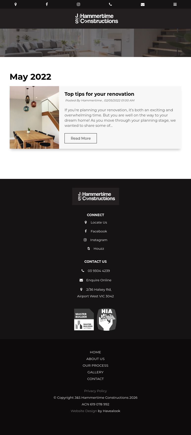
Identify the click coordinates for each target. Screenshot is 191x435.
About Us (95, 359)
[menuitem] (95, 352)
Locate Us (99, 222)
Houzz (99, 248)
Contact (95, 379)
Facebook (99, 231)
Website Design (84, 411)
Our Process (95, 365)
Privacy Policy (95, 391)
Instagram (98, 240)
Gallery (95, 372)
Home (95, 352)
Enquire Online (98, 280)
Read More (81, 138)
